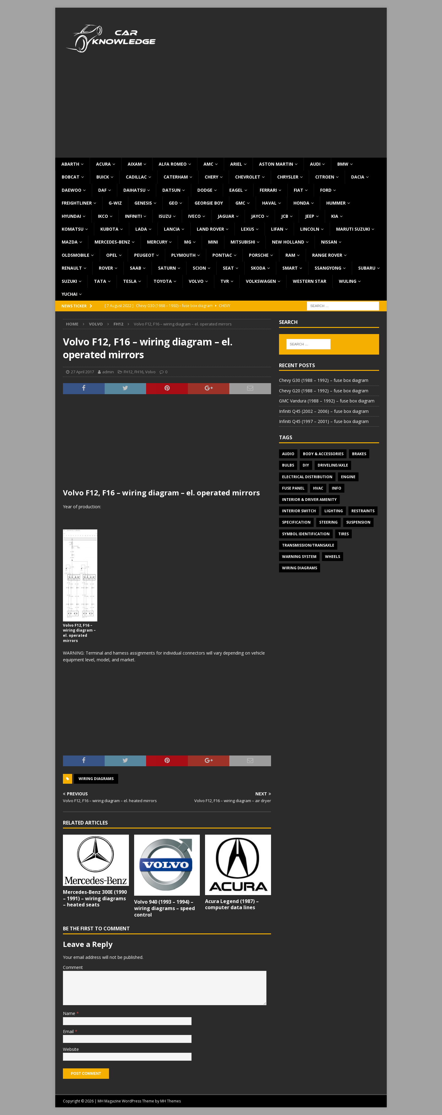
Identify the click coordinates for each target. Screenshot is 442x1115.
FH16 (138, 372)
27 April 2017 (82, 372)
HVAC (318, 488)
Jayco (257, 216)
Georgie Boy (209, 203)
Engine (348, 476)
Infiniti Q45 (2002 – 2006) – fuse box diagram (324, 411)
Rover (106, 268)
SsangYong (328, 268)
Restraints (362, 510)
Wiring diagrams (96, 778)
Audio (288, 453)
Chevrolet (247, 177)
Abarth (70, 164)
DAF (102, 190)
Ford (326, 190)
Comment (73, 967)
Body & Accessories (323, 453)
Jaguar (226, 216)
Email (69, 1031)
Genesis (143, 203)
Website (71, 1049)
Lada (141, 229)
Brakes (359, 453)
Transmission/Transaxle (308, 545)
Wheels (332, 556)
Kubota (109, 229)
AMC (208, 164)
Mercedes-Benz (112, 242)
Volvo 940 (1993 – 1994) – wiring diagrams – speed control (164, 908)
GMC (240, 203)
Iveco (194, 216)
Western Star (309, 281)
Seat (228, 268)
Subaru (366, 268)
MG (187, 242)
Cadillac (136, 177)
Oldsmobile (75, 255)
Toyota (162, 281)
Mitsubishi (243, 242)
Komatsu (72, 229)
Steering (328, 522)
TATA (100, 281)
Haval (269, 203)
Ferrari (268, 190)
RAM (290, 255)
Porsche (259, 255)
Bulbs (288, 465)
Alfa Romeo (173, 164)
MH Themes (170, 1101)
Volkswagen (261, 281)
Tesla (130, 281)
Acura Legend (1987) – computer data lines (232, 904)
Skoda (258, 268)
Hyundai (71, 216)
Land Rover (210, 229)
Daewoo (71, 190)
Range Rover (327, 255)
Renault (72, 268)
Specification (296, 522)
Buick (102, 177)
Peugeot (144, 255)
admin (108, 372)
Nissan (329, 242)
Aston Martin (276, 164)
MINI (213, 242)
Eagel (236, 190)
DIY (306, 465)
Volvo (196, 281)
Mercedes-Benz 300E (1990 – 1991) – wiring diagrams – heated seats (95, 898)
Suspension (358, 522)
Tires (343, 533)
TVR (224, 281)
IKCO (103, 216)
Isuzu (165, 216)
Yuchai (69, 294)
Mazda (70, 242)
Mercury (157, 242)
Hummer (336, 203)
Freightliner (77, 203)
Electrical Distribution (307, 476)
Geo (173, 203)
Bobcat (70, 177)
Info (336, 488)
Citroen (324, 177)
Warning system (299, 556)
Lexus (247, 229)
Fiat (298, 190)
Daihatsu (134, 190)
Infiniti (133, 216)
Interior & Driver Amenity (309, 499)
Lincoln (309, 229)
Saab (135, 268)
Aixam (135, 164)
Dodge (204, 190)
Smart (290, 268)
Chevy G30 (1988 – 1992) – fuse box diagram (323, 380)
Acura (103, 164)
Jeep (309, 216)
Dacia (357, 177)
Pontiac (222, 255)
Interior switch (299, 510)
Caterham (176, 177)
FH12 (128, 372)
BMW (342, 164)
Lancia (172, 229)
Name (69, 1013)
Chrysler (287, 177)
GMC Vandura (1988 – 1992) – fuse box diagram (326, 401)
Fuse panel (293, 488)
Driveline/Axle (333, 465)
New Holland (288, 242)
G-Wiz (115, 203)
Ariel (236, 164)
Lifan (277, 229)
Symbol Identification (306, 533)
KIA (334, 216)
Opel (111, 255)
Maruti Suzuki (353, 229)
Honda (301, 203)
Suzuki (69, 281)
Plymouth (183, 255)
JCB (284, 216)
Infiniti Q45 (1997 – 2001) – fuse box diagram (324, 421)
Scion (199, 268)
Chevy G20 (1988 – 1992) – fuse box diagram (323, 391)
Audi (315, 164)
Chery (211, 177)
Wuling (347, 281)
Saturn (167, 268)
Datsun (171, 190)
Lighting (333, 510)
